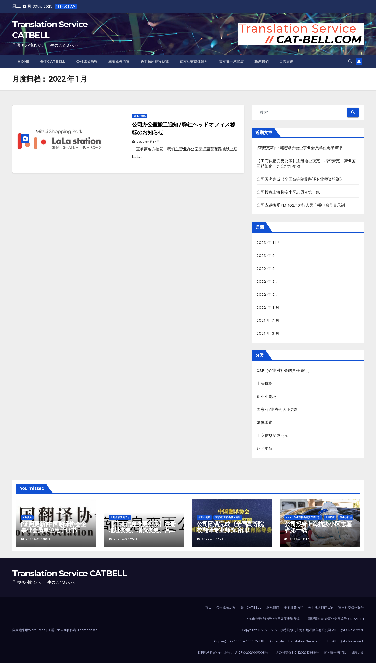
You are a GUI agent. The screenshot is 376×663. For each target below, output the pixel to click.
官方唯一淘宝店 (231, 61)
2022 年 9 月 (268, 268)
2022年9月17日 (213, 539)
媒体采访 (264, 422)
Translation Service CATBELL (69, 573)
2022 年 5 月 (268, 281)
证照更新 (264, 448)
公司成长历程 (87, 61)
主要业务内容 (119, 61)
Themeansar (87, 630)
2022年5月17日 (301, 539)
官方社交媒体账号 (194, 61)
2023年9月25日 (125, 539)
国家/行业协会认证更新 (277, 409)
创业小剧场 (139, 116)
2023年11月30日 (38, 539)
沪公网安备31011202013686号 (297, 652)
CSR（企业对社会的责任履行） (284, 370)
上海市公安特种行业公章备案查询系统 (273, 619)
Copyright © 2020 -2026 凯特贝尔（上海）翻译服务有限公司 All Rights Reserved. (303, 630)
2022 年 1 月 (268, 307)
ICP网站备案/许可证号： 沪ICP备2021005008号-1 (234, 652)
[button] (350, 61)
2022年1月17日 (148, 142)
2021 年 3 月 (268, 333)
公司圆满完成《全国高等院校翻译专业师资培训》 (300, 179)
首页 (208, 607)
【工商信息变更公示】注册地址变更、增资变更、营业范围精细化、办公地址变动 (142, 530)
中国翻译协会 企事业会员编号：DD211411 (334, 619)
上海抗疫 (264, 383)
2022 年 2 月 (268, 294)
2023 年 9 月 (268, 255)
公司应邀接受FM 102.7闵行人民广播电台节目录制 (301, 205)
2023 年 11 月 (269, 242)
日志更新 (286, 61)
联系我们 (261, 61)
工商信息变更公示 (272, 435)
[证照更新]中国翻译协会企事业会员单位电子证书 (300, 148)
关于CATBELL (53, 61)
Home (23, 61)
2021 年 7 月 (268, 320)
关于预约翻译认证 (155, 61)
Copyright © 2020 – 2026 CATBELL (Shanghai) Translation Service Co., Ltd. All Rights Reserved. (289, 641)
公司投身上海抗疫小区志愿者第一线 (288, 192)
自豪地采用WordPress (29, 630)
